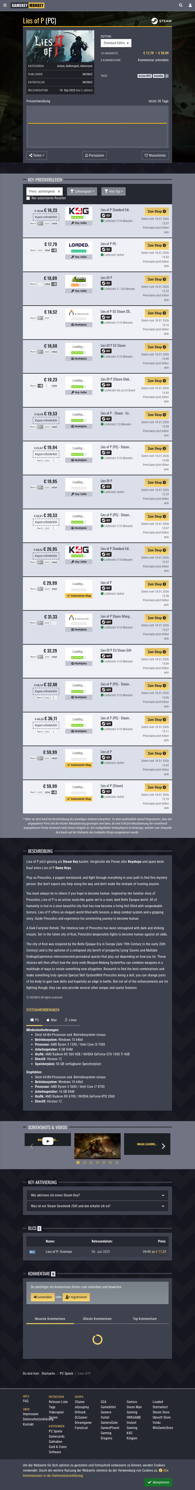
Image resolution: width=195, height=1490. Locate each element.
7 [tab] (117, 1162)
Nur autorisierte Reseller (49, 198)
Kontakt (28, 1424)
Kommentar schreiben (153, 60)
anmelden (43, 1297)
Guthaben (55, 1442)
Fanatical (81, 1428)
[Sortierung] (44, 191)
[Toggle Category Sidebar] (5, 5)
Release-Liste (58, 1402)
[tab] (97, 1195)
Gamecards (56, 1436)
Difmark (80, 1412)
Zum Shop (157, 211)
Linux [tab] (70, 1020)
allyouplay (82, 1407)
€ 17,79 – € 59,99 (156, 53)
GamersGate (109, 1423)
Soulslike (158, 75)
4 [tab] (97, 1162)
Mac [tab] (51, 1020)
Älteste (97, 1318)
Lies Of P (106, 277)
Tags (52, 1407)
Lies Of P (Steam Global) (116, 379)
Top (145, 1318)
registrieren (76, 1297)
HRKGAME (134, 1417)
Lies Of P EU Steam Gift (116, 650)
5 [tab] (104, 1162)
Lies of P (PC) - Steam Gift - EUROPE (124, 717)
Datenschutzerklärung (38, 1419)
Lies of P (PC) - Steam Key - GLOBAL (124, 446)
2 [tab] (84, 1162)
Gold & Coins (58, 1447)
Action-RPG (145, 75)
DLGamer (81, 1417)
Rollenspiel (72, 66)
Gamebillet (108, 1407)
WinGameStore (163, 1428)
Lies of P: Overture (59, 1252)
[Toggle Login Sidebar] (190, 5)
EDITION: (106, 36)
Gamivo (132, 1402)
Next (163, 1146)
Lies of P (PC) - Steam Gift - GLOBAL (124, 683)
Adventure (86, 66)
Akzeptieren (158, 1482)
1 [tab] (78, 1162)
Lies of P (106, 582)
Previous (31, 1146)
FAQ (26, 1401)
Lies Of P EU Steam (113, 345)
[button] (180, 5)
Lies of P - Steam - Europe (117, 413)
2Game (80, 1402)
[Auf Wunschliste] (155, 155)
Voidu (157, 1423)
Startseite (48, 1373)
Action (61, 66)
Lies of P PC (108, 243)
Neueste (50, 1318)
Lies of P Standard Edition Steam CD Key (127, 209)
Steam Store (161, 1412)
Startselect (160, 1407)
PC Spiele (66, 1373)
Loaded (158, 1402)
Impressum (30, 1414)
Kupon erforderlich (46, 217)
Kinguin (132, 1438)
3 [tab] (91, 1162)
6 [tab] (110, 1162)
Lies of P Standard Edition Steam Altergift (128, 548)
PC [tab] (34, 1020)
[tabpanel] (48, 1139)
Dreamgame (83, 1423)
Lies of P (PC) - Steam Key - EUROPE (124, 514)
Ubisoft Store (162, 1417)
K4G (129, 1433)
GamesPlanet (110, 1428)
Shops (79, 1396)
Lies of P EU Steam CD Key (118, 311)
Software (55, 1452)
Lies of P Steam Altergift (117, 616)
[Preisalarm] (94, 155)
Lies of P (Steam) (112, 785)
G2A (103, 1402)
